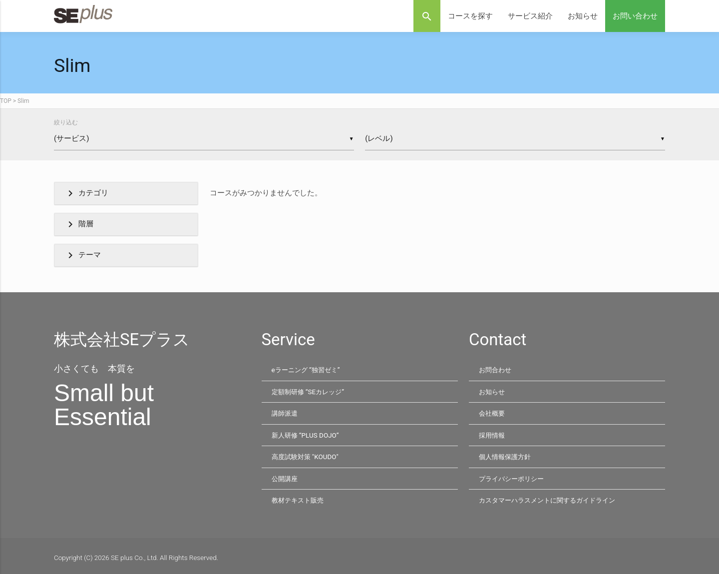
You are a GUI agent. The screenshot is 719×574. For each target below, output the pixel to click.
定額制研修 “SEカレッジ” (310, 391)
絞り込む (66, 122)
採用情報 (493, 434)
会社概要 (493, 412)
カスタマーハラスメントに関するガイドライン (552, 497)
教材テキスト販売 (300, 497)
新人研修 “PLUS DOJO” (306, 434)
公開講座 (286, 476)
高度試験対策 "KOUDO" (307, 455)
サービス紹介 (530, 15)
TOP (5, 100)
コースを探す (470, 15)
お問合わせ (496, 370)
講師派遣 (286, 412)
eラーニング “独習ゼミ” (308, 370)
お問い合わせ (635, 15)
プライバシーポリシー (514, 476)
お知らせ (583, 15)
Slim (23, 100)
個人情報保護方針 (507, 455)
